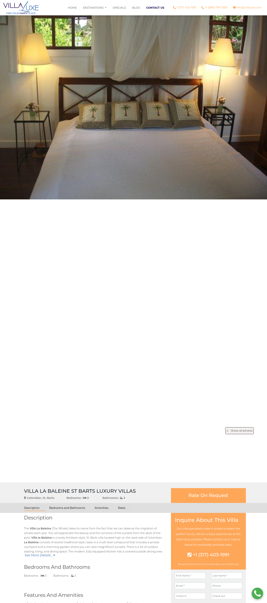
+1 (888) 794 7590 (214, 7)
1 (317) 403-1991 (184, 7)
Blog (136, 7)
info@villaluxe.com (247, 7)
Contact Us (155, 7)
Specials (119, 7)
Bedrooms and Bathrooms (67, 508)
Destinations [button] (93, 7)
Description (32, 508)
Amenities (101, 508)
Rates (121, 508)
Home (72, 7)
